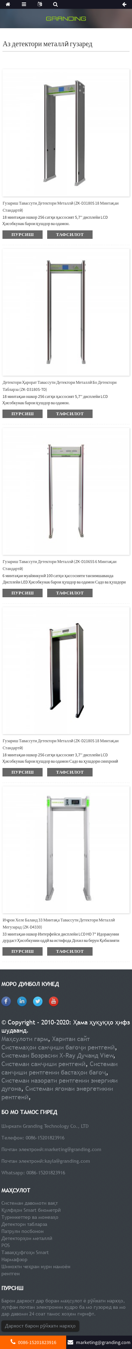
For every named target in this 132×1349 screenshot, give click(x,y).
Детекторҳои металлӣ (26, 1238)
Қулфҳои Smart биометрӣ (31, 1210)
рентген (10, 1273)
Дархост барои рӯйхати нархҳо (40, 1326)
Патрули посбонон (22, 1231)
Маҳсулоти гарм (24, 1039)
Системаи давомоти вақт (29, 1203)
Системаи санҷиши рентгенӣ (43, 1064)
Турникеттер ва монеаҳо (29, 1217)
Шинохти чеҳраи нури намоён (35, 1266)
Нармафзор (14, 1259)
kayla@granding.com (67, 1161)
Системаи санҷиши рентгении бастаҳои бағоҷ (59, 1068)
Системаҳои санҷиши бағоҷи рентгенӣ (58, 1047)
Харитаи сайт (71, 1039)
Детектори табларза (24, 1224)
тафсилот (70, 234)
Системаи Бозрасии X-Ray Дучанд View (57, 1055)
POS (5, 1245)
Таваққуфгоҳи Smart (25, 1252)
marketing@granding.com (73, 1149)
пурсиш (22, 234)
